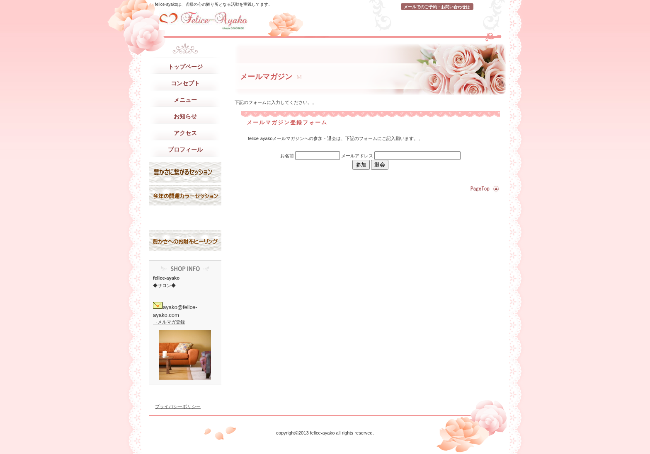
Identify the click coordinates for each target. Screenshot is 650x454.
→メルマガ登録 (169, 321)
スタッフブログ (185, 172)
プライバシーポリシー (178, 406)
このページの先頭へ (483, 189)
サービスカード (185, 218)
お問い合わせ (185, 240)
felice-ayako (231, 20)
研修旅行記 (185, 195)
